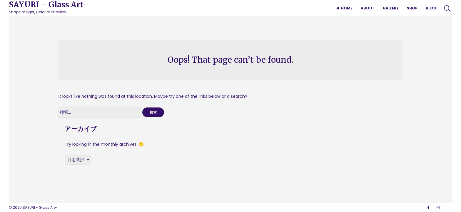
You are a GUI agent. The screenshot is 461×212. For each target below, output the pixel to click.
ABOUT (368, 8)
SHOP (412, 8)
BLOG (431, 8)
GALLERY (391, 8)
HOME (344, 8)
